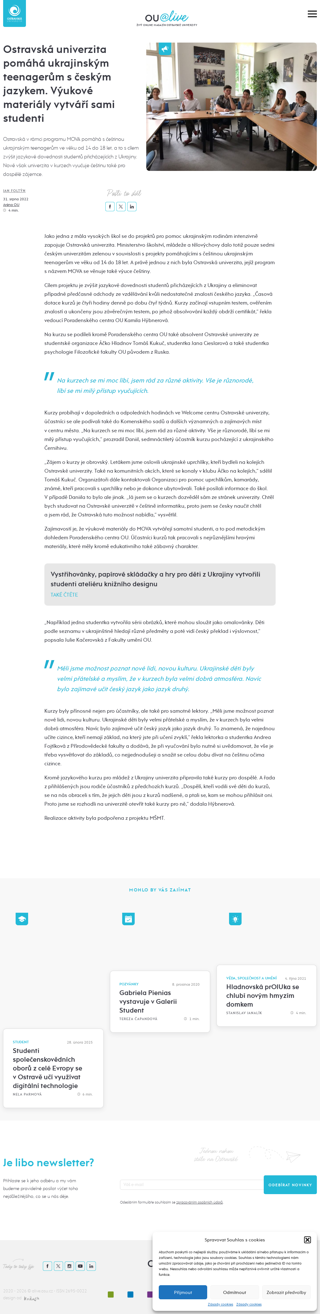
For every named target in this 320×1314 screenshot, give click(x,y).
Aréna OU (11, 205)
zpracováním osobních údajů (199, 1202)
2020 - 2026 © (17, 1291)
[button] (307, 1240)
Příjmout (183, 1292)
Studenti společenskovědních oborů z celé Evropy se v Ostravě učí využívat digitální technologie (47, 1068)
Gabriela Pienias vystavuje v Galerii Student (148, 1001)
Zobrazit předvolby (286, 1292)
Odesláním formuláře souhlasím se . (171, 1202)
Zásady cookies (220, 1304)
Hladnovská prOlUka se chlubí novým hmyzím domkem (262, 996)
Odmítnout (234, 1292)
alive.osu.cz (42, 1291)
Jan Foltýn (14, 191)
